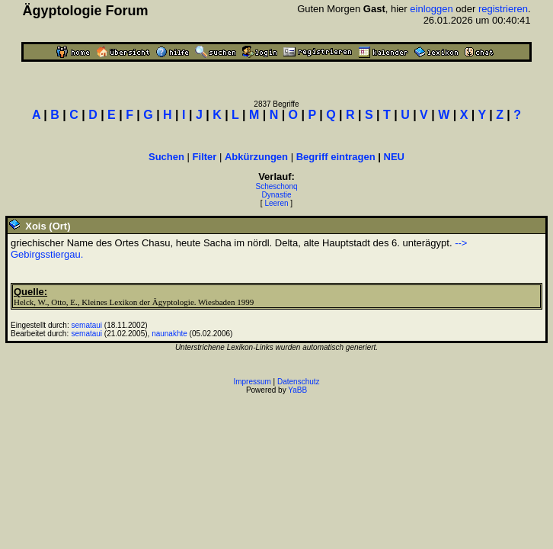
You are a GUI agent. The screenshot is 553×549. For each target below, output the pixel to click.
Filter (205, 156)
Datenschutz (298, 381)
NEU (394, 156)
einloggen (431, 8)
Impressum (251, 381)
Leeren (276, 203)
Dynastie (277, 195)
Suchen (166, 156)
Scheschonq (276, 186)
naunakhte (169, 333)
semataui (87, 325)
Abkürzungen (256, 156)
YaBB (297, 390)
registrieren (503, 8)
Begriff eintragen (336, 156)
